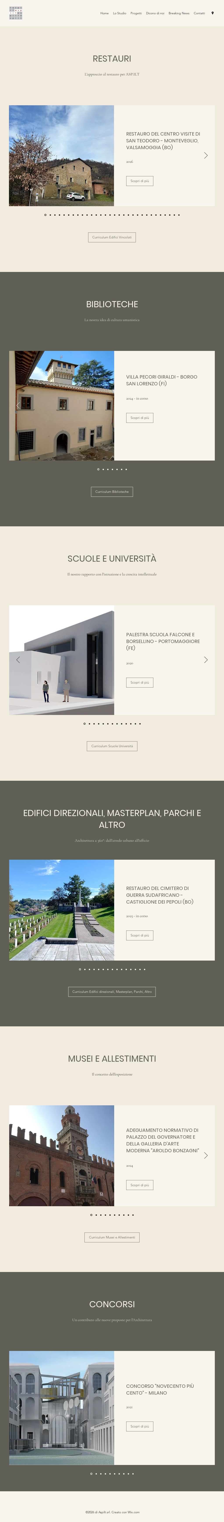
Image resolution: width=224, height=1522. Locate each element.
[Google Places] (212, 13)
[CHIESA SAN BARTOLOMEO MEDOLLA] (68, 215)
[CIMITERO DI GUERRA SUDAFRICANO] (50, 215)
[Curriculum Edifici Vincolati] (112, 237)
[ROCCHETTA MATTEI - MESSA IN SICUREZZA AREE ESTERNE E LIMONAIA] (73, 215)
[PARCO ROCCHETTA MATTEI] (89, 969)
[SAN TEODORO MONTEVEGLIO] (45, 215)
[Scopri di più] (139, 181)
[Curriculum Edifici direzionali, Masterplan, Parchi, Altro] (112, 992)
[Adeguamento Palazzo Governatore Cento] (91, 1215)
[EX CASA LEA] (85, 969)
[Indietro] (18, 155)
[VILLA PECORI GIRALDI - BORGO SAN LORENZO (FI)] (98, 469)
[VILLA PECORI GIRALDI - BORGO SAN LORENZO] (59, 215)
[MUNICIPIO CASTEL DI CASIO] (64, 215)
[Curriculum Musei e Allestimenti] (112, 1237)
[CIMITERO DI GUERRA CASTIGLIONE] (80, 969)
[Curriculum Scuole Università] (112, 746)
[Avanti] (206, 155)
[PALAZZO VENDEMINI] (103, 469)
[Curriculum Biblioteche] (112, 492)
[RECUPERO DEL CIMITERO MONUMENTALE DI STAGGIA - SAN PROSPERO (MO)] (55, 215)
